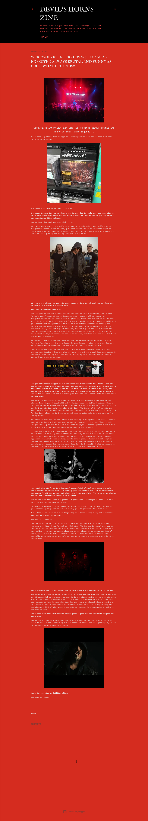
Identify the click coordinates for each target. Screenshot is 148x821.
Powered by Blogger (74, 812)
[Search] (115, 8)
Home (44, 37)
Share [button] (33, 713)
